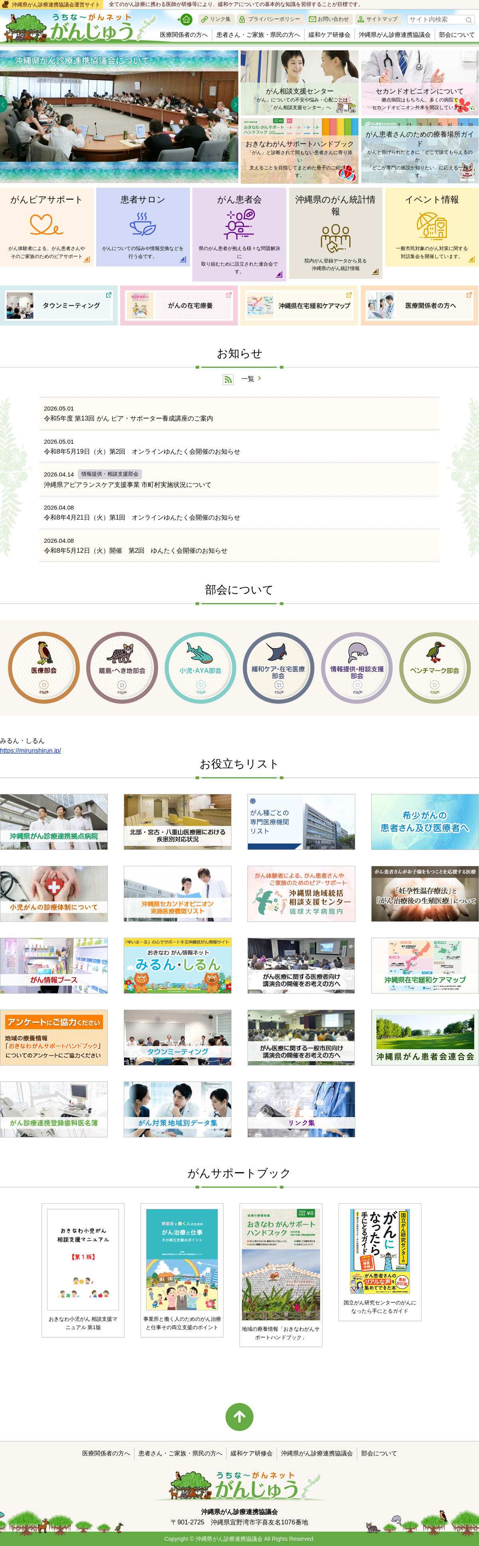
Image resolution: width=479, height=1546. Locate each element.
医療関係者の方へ (184, 34)
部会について (457, 34)
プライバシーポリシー (274, 19)
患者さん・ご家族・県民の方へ (258, 34)
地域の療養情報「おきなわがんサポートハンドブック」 (281, 1333)
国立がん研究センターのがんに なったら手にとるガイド (380, 1307)
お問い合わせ (333, 19)
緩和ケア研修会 (329, 34)
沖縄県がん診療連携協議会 (395, 34)
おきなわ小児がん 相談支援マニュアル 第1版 (83, 1323)
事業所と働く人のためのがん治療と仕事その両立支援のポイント (182, 1323)
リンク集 (220, 19)
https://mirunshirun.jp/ (30, 750)
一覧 (247, 378)
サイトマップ (382, 19)
